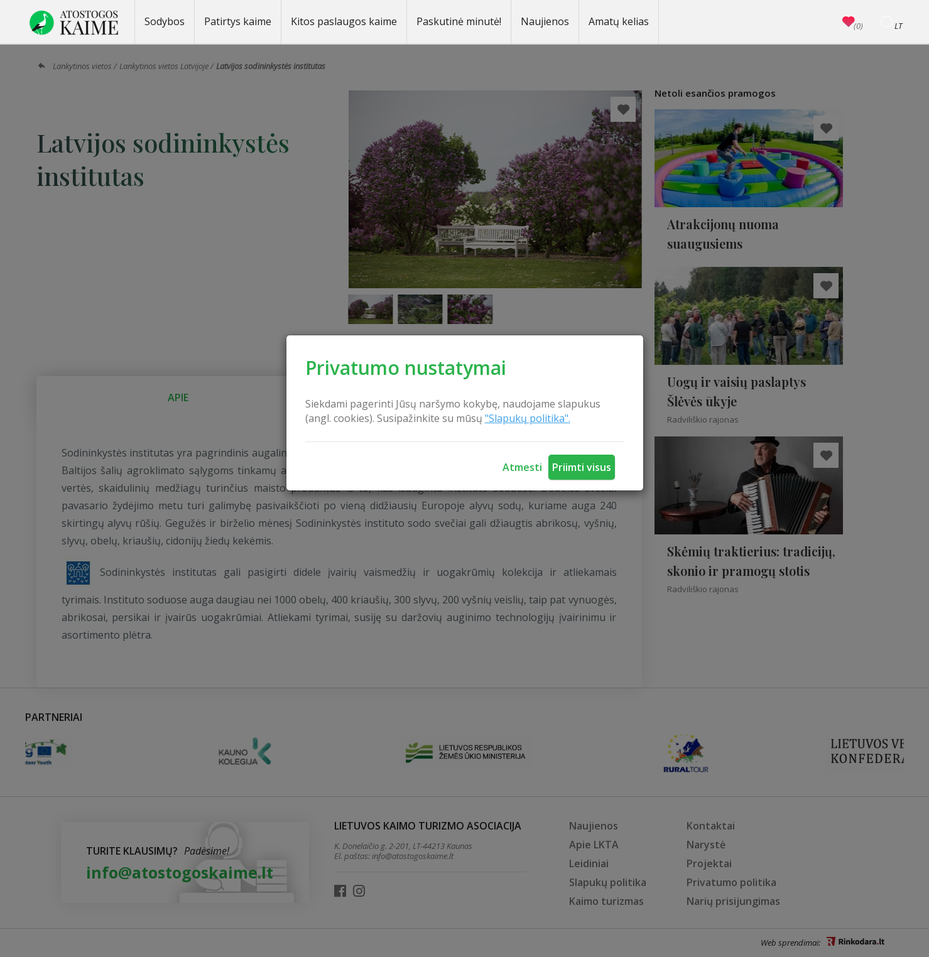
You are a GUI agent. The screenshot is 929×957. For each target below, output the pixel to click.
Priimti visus (581, 467)
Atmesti (522, 467)
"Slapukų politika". (527, 418)
